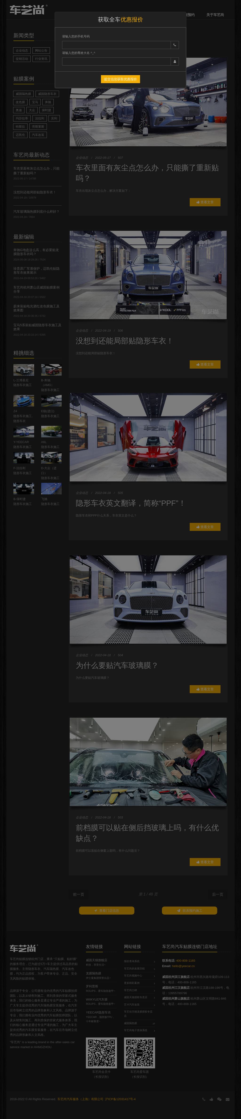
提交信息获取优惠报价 (120, 79)
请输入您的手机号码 (76, 36)
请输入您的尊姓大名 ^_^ (78, 53)
